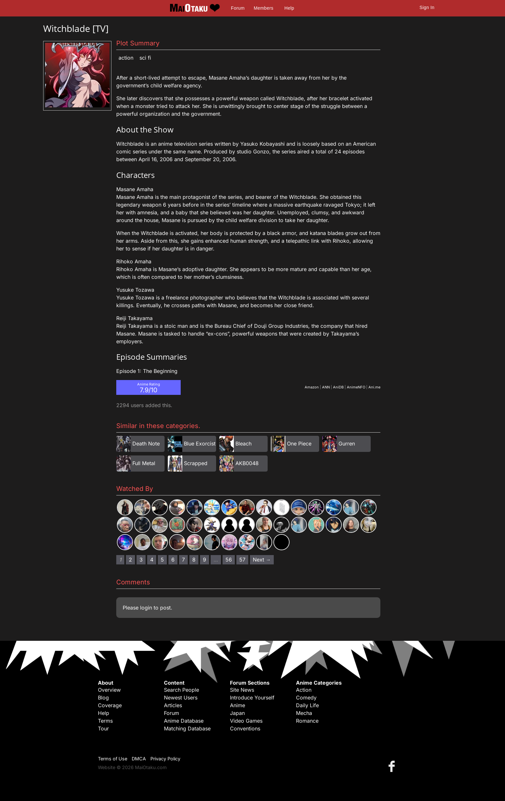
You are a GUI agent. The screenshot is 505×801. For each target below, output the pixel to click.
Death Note (146, 443)
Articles (173, 705)
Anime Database (184, 721)
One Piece (299, 443)
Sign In (427, 7)
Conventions (245, 728)
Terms (105, 721)
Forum (237, 8)
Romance (307, 721)
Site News (242, 690)
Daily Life (307, 705)
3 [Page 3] (141, 559)
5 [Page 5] (162, 559)
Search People (181, 690)
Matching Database (187, 728)
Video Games (246, 721)
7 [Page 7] (183, 559)
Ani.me (374, 387)
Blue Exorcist (199, 443)
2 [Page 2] (130, 559)
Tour (103, 728)
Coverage (110, 705)
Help (289, 8)
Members (263, 8)
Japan (237, 713)
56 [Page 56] (228, 559)
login (146, 607)
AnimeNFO (356, 387)
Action (126, 57)
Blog (103, 697)
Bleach (243, 443)
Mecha (304, 713)
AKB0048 (247, 463)
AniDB (338, 387)
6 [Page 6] (173, 559)
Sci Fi (145, 57)
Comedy (306, 697)
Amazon (312, 387)
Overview (109, 690)
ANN (326, 387)
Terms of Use (112, 758)
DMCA (139, 758)
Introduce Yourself (252, 697)
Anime (237, 705)
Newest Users (180, 697)
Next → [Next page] (262, 559)
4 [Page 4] (151, 559)
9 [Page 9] (204, 559)
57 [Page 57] (242, 559)
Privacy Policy (165, 758)
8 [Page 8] (193, 559)
